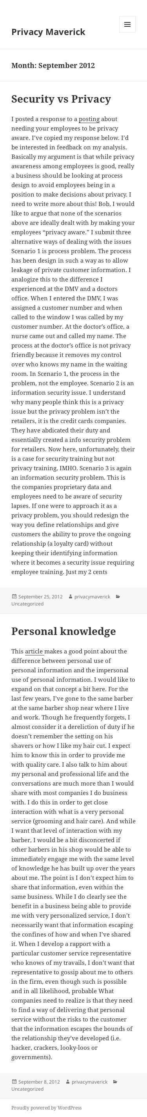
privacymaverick (92, 596)
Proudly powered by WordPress (46, 1107)
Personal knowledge (63, 631)
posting (89, 119)
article (34, 651)
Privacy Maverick (48, 31)
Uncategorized (27, 603)
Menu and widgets (128, 32)
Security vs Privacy (61, 99)
